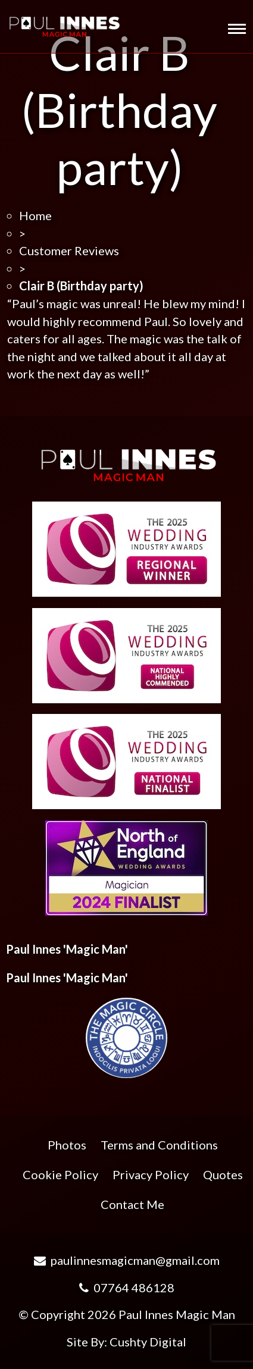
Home (35, 215)
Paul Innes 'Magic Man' (67, 949)
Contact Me (132, 1204)
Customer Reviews (69, 250)
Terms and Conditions (159, 1145)
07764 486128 (126, 1287)
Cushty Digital (148, 1341)
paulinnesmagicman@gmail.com (127, 1260)
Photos (67, 1145)
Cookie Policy (60, 1174)
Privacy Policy (151, 1174)
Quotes (223, 1174)
